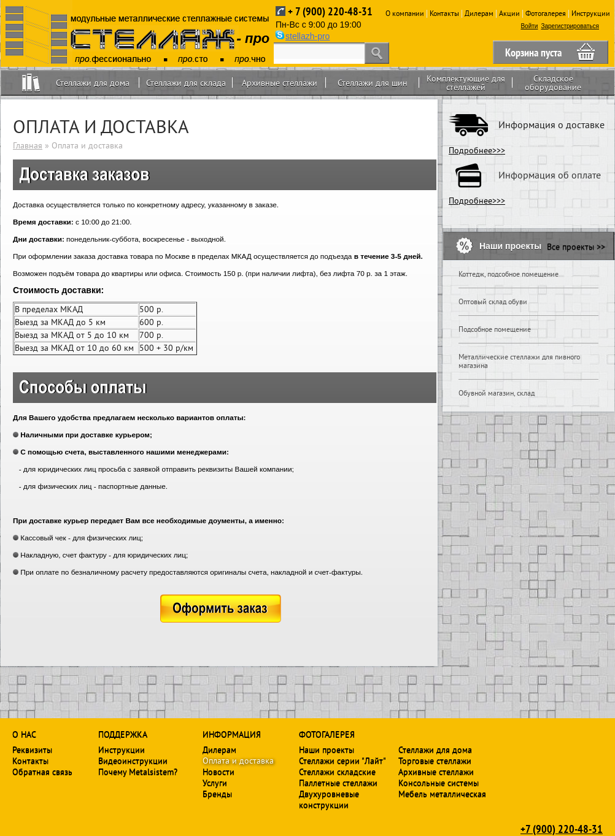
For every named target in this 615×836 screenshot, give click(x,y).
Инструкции (590, 13)
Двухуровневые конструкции (329, 799)
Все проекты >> (576, 246)
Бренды (217, 793)
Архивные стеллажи (279, 82)
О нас (24, 734)
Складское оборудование (553, 83)
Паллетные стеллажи (338, 782)
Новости (218, 771)
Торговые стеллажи (434, 760)
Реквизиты (32, 749)
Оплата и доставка (238, 760)
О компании (404, 13)
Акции (509, 13)
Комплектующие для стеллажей (466, 83)
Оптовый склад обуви (492, 301)
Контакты (444, 13)
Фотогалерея (545, 13)
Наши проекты (326, 749)
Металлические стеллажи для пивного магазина (519, 361)
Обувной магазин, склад (496, 393)
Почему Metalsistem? (137, 771)
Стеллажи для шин (373, 82)
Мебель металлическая (442, 793)
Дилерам (479, 13)
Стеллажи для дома (93, 82)
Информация (232, 734)
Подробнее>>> (477, 150)
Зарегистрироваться (570, 26)
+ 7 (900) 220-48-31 (330, 11)
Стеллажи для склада (186, 82)
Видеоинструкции (133, 760)
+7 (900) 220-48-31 (561, 829)
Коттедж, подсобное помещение (508, 274)
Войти (529, 26)
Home (31, 82)
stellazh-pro (307, 36)
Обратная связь (42, 771)
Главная (27, 145)
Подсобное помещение (494, 329)
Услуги (215, 782)
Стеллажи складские (337, 771)
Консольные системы (438, 782)
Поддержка (122, 734)
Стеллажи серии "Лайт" (342, 760)
